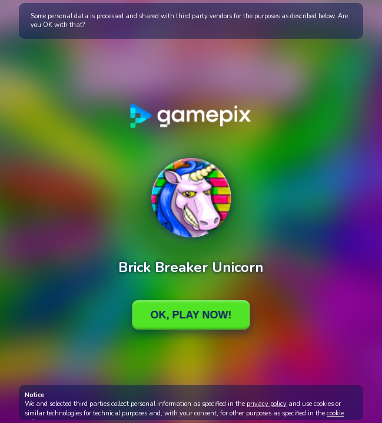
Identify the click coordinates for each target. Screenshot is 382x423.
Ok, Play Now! (190, 315)
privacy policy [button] (267, 404)
